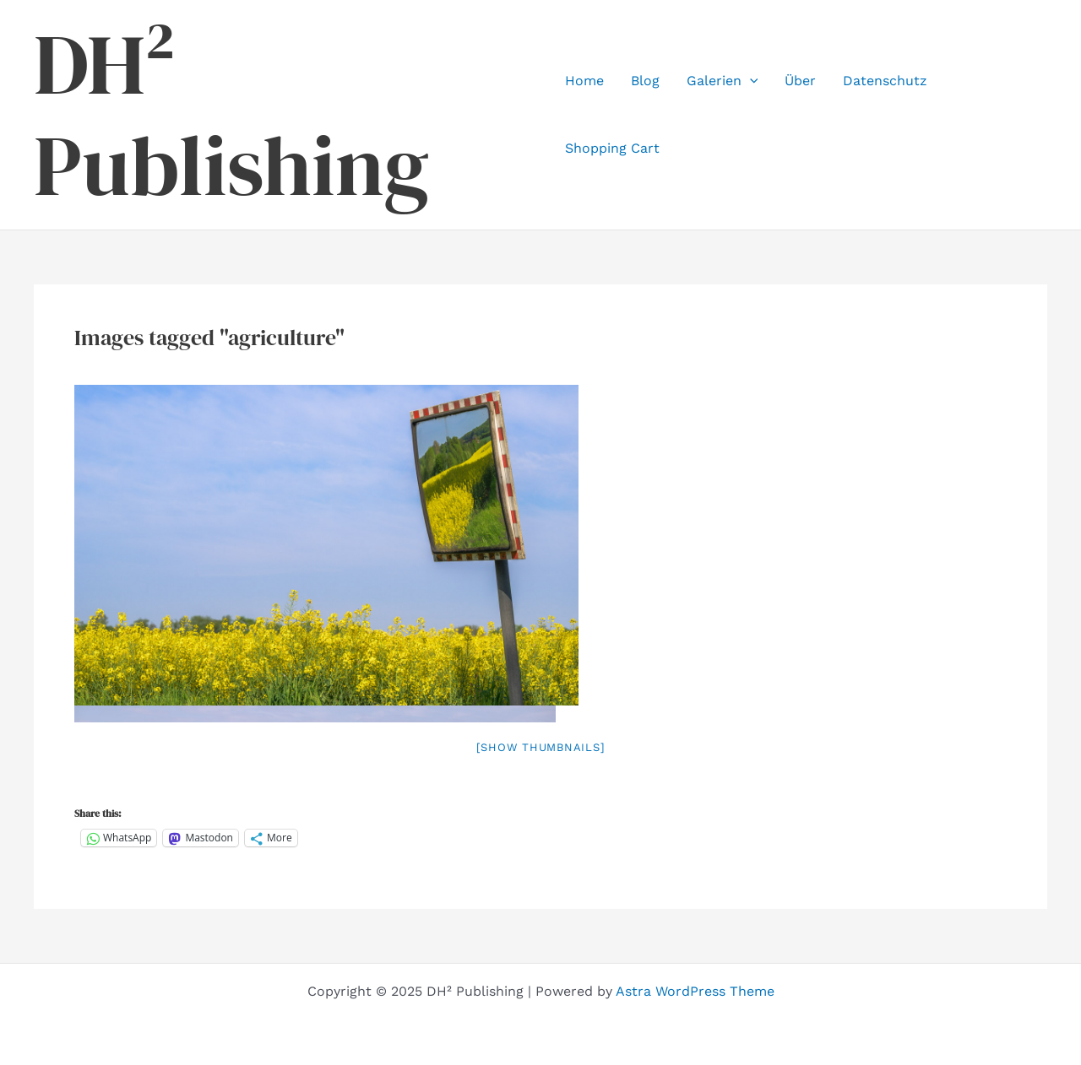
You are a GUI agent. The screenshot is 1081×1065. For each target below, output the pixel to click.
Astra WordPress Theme (695, 991)
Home (584, 81)
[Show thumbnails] (541, 747)
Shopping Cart (612, 148)
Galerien (722, 81)
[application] (749, 81)
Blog (645, 81)
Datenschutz (885, 81)
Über (800, 81)
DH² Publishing (231, 115)
